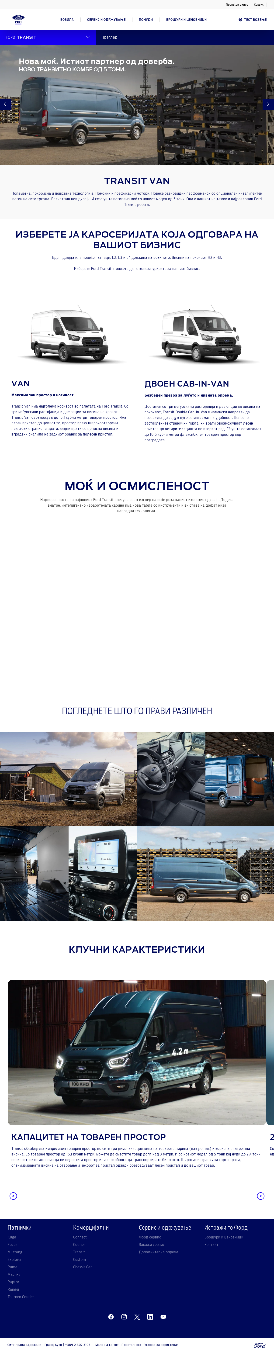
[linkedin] (150, 1317)
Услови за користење (161, 1345)
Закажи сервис (152, 1245)
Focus (12, 1245)
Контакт (212, 1245)
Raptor (13, 1282)
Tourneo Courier (21, 1297)
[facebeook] (111, 1317)
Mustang (15, 1252)
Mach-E (14, 1274)
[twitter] (137, 1317)
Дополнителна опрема (158, 1252)
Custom (79, 1260)
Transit (79, 1252)
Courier (79, 1245)
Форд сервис (150, 1237)
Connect (80, 1237)
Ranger (14, 1289)
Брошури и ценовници (224, 1237)
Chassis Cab (83, 1267)
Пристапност (131, 1345)
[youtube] (163, 1317)
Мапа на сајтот (107, 1345)
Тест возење (252, 19)
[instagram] (124, 1317)
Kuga (12, 1237)
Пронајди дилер (237, 4)
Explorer (15, 1260)
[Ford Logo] (18, 20)
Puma (12, 1267)
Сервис (259, 4)
